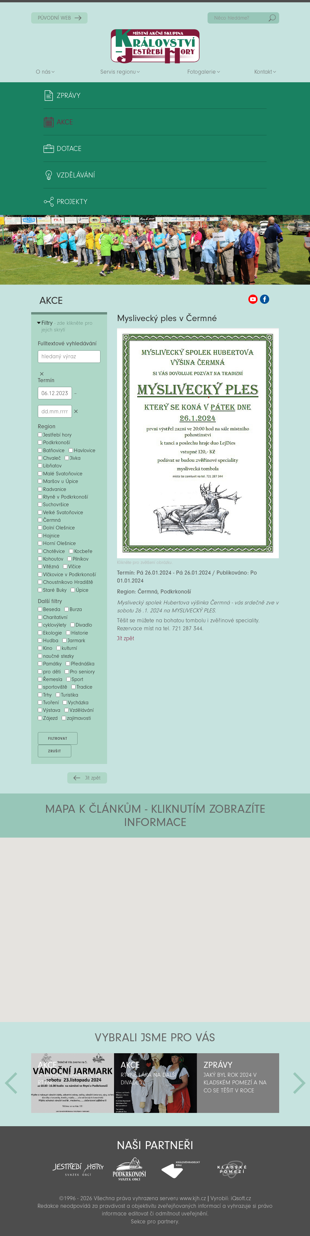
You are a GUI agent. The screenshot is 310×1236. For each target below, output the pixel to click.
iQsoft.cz (241, 1198)
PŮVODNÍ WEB (54, 18)
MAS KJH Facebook (264, 299)
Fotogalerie (201, 71)
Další (299, 1083)
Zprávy (68, 95)
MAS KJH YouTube (253, 299)
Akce (65, 122)
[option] (72, 1083)
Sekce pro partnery (154, 1221)
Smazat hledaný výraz (41, 374)
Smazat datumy (76, 411)
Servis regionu (118, 71)
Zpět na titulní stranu (155, 46)
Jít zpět (92, 778)
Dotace (69, 148)
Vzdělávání (76, 175)
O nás (43, 71)
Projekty (72, 201)
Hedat (272, 18)
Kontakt (263, 71)
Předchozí (11, 1083)
